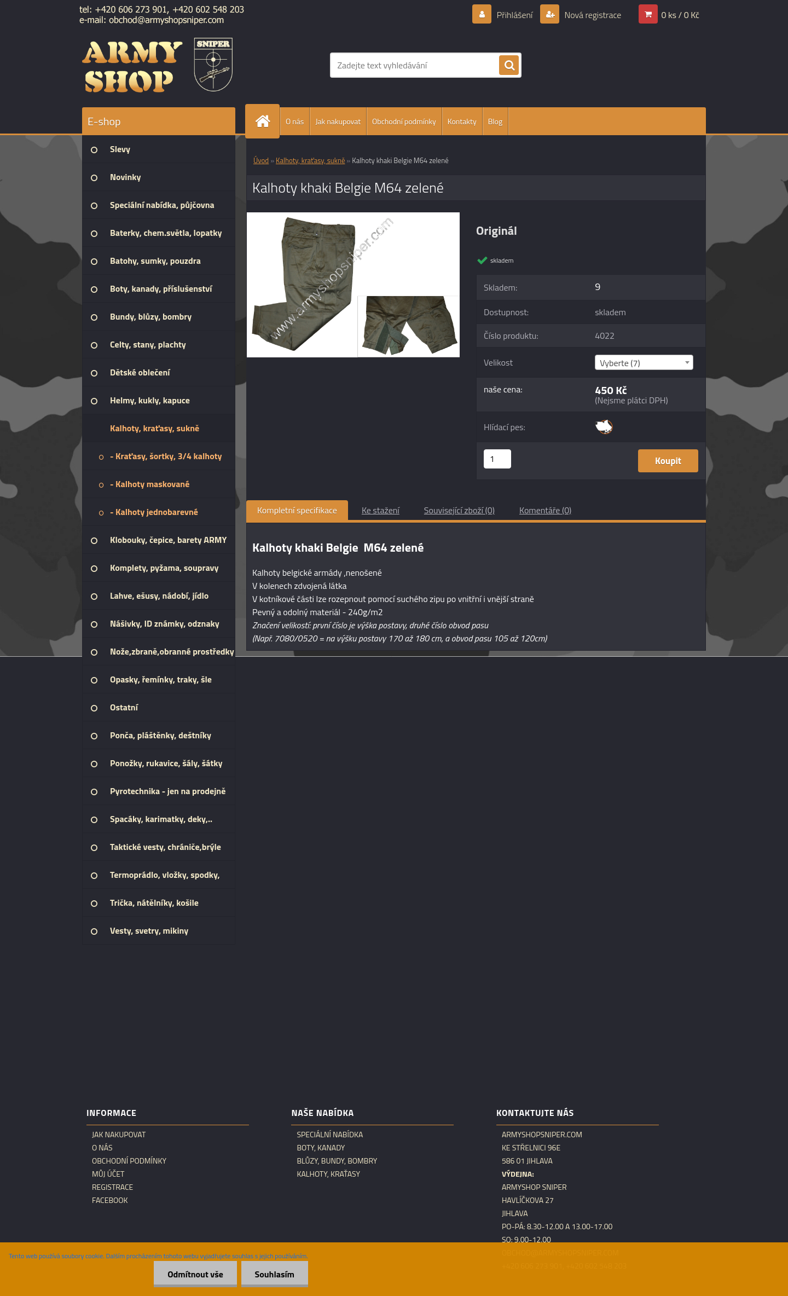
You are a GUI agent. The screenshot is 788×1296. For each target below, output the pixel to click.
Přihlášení (515, 14)
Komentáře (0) (545, 510)
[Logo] (157, 65)
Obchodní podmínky (404, 121)
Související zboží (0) (459, 510)
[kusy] (497, 458)
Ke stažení (380, 510)
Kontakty (462, 121)
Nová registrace (592, 14)
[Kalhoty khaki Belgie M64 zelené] (353, 216)
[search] (509, 65)
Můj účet (108, 1174)
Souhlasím (274, 1274)
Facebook (110, 1200)
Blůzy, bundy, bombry (337, 1161)
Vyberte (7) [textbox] (620, 362)
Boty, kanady (321, 1148)
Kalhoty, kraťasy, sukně (310, 160)
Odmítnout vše (195, 1274)
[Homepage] (267, 121)
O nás (295, 121)
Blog (495, 121)
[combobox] (644, 362)
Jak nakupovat (338, 121)
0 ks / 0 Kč (680, 14)
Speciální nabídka (330, 1134)
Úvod (261, 160)
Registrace (112, 1187)
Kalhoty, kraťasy (328, 1174)
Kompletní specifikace (297, 510)
